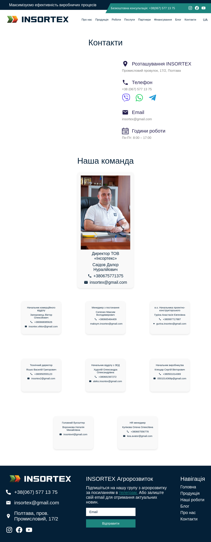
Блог (178, 19)
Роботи (116, 19)
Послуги (129, 19)
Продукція (101, 19)
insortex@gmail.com (36, 502)
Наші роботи (192, 499)
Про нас (87, 19)
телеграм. (128, 492)
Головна (188, 487)
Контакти (190, 19)
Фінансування (163, 19)
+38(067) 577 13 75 (162, 8)
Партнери (144, 19)
